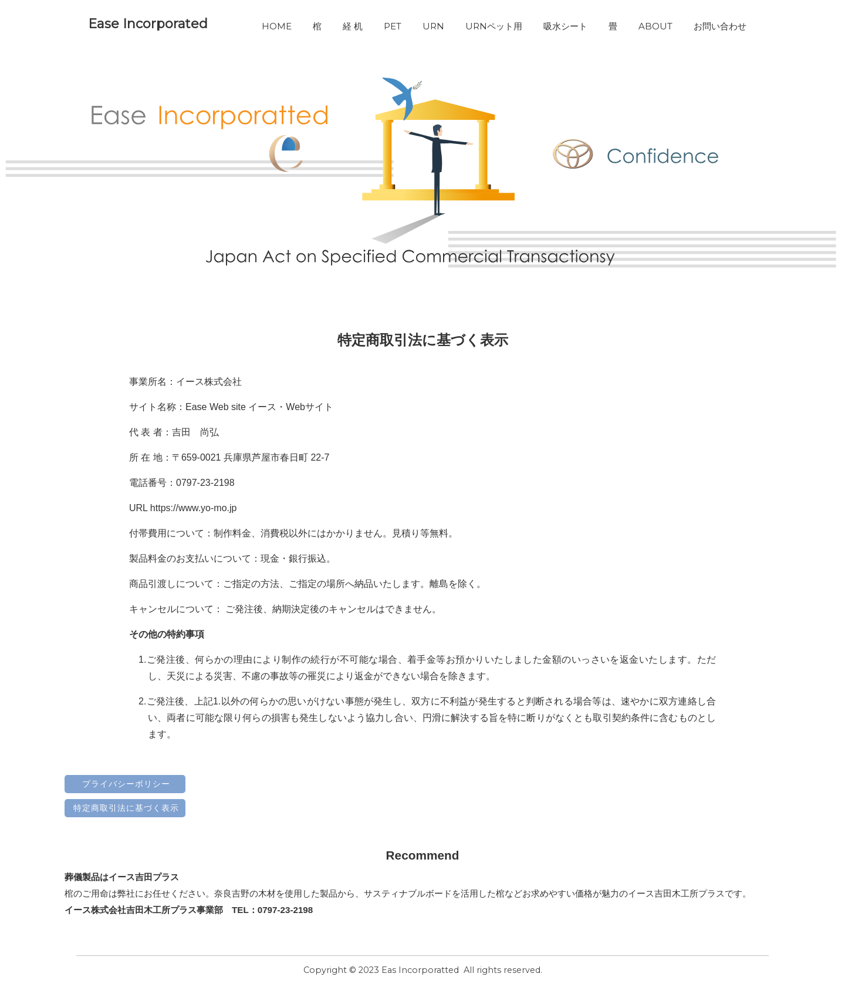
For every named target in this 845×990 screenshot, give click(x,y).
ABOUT (655, 26)
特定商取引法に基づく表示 (126, 808)
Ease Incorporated (148, 24)
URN (433, 26)
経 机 (353, 26)
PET (392, 26)
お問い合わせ (720, 26)
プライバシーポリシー (126, 783)
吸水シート (565, 26)
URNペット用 (493, 26)
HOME (277, 26)
